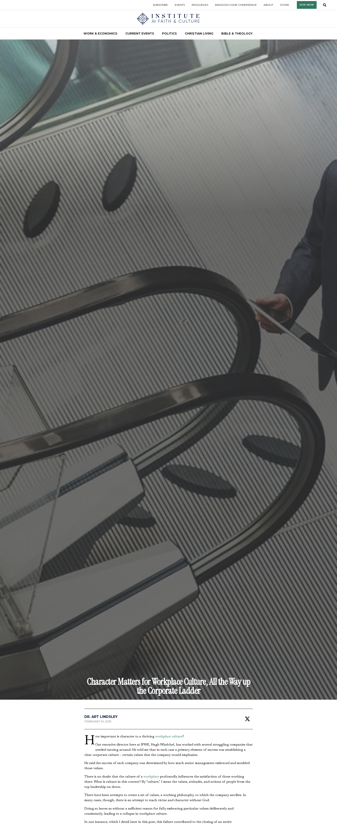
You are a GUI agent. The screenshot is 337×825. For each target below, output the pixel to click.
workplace (151, 776)
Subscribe (160, 4)
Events (180, 4)
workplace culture (168, 736)
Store (284, 4)
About (268, 4)
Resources (200, 4)
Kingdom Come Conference (236, 4)
